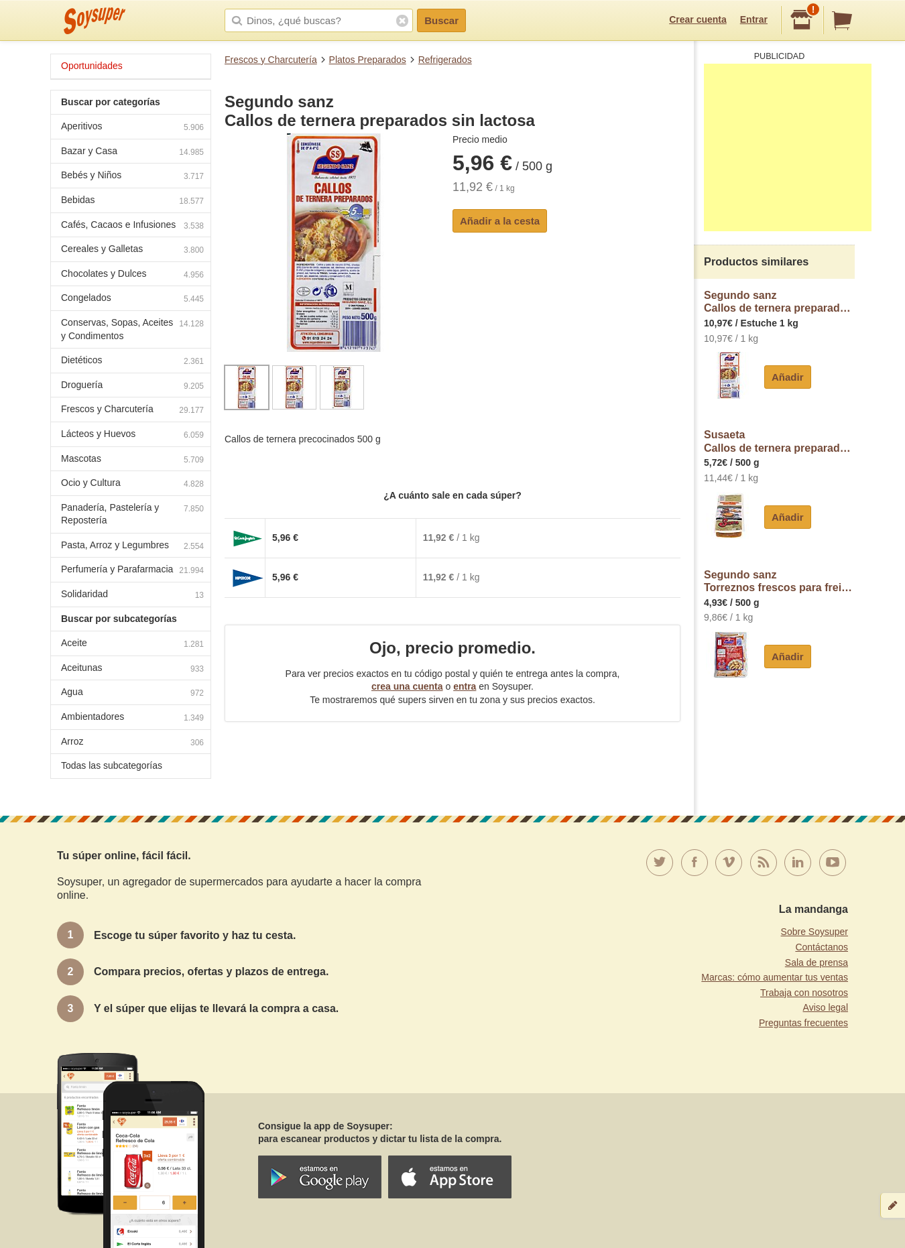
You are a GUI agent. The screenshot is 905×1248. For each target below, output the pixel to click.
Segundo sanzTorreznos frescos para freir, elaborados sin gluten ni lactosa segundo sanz (779, 581)
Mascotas (132, 460)
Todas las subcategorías (111, 765)
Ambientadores (132, 718)
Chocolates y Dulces (132, 275)
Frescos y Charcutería (271, 59)
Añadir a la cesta (500, 221)
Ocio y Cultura (132, 484)
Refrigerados (445, 59)
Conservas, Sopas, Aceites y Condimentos (132, 329)
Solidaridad (132, 595)
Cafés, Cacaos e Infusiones (132, 226)
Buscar (441, 20)
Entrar (754, 19)
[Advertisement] (787, 147)
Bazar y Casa (132, 152)
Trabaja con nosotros (804, 992)
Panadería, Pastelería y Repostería (132, 514)
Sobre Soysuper (814, 931)
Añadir (788, 377)
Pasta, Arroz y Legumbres (132, 547)
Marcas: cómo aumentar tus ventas (774, 977)
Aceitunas (132, 669)
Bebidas (132, 201)
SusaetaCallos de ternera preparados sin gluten (779, 441)
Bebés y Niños (132, 177)
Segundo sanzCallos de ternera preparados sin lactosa (779, 302)
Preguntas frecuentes (803, 1022)
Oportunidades (92, 65)
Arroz (132, 743)
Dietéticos (132, 362)
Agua (132, 693)
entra (464, 686)
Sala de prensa (816, 962)
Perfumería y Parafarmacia (132, 571)
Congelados (132, 299)
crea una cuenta (407, 686)
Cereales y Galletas (132, 250)
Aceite (132, 644)
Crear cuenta (698, 19)
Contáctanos (821, 947)
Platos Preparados (367, 59)
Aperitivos (132, 128)
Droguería (132, 386)
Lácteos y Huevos (132, 435)
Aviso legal (825, 1007)
